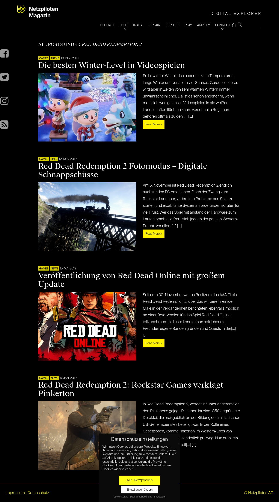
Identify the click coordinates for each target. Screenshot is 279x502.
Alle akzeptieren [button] (140, 480)
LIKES (54, 159)
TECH (123, 25)
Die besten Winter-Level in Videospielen (111, 65)
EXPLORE (172, 25)
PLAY (188, 25)
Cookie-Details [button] (121, 497)
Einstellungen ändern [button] (139, 489)
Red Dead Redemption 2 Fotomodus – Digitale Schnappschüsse (122, 170)
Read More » (153, 124)
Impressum (15, 493)
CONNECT (222, 25)
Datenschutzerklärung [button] (141, 497)
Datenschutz (38, 493)
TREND (55, 58)
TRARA (137, 25)
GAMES (43, 58)
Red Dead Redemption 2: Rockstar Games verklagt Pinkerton (130, 389)
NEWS (54, 269)
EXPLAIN (154, 25)
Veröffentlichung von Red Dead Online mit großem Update (131, 280)
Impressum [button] (159, 497)
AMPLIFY (203, 25)
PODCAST (107, 25)
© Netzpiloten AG (258, 493)
